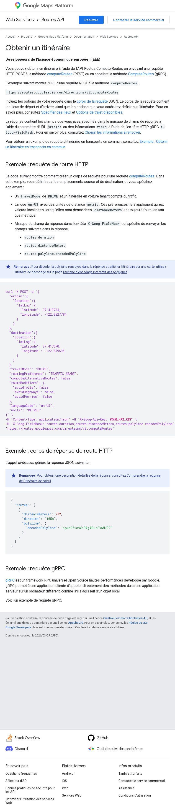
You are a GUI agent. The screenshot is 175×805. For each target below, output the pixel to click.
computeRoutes (59, 74)
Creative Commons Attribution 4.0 (125, 618)
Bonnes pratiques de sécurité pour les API (30, 790)
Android (67, 773)
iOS (64, 781)
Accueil (10, 36)
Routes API (52, 20)
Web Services (19, 20)
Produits (26, 36)
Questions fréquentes (21, 773)
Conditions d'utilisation (134, 795)
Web (65, 788)
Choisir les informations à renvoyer (112, 132)
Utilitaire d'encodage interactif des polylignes (95, 272)
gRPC (10, 580)
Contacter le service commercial (138, 20)
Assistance (126, 788)
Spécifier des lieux (56, 112)
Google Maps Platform (53, 36)
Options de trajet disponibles (99, 112)
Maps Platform (48, 6)
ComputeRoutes (141, 74)
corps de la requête (92, 101)
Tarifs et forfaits (130, 773)
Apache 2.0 (75, 622)
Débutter (91, 20)
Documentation (84, 36)
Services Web (71, 795)
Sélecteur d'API (16, 781)
